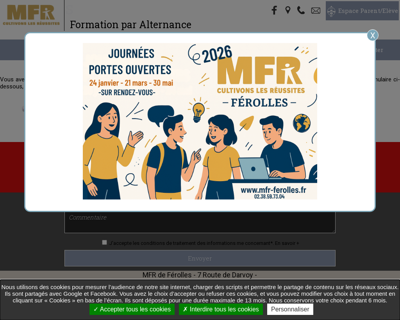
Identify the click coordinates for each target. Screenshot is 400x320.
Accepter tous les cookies (132, 309)
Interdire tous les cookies (221, 309)
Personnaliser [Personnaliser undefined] (290, 309)
